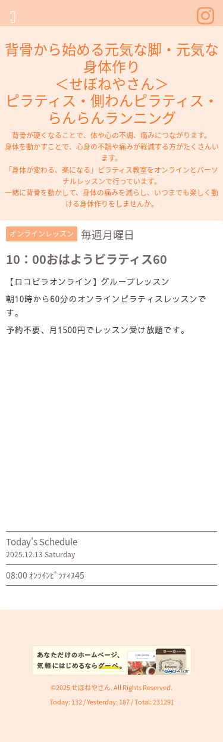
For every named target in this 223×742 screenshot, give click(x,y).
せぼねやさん (91, 687)
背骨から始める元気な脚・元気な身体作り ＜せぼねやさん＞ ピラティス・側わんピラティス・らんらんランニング (112, 83)
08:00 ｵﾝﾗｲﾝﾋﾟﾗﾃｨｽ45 (45, 575)
